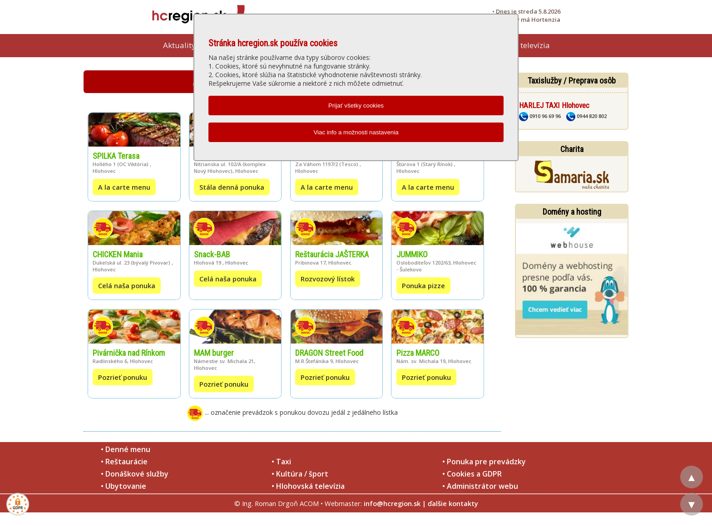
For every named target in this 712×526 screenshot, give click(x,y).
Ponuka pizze (423, 285)
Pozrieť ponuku (122, 377)
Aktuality (179, 45)
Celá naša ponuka (126, 285)
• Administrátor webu (480, 486)
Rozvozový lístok (328, 278)
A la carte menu (124, 187)
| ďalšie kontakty (450, 503)
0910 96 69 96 (540, 116)
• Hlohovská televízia (308, 486)
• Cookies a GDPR (472, 474)
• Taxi (281, 462)
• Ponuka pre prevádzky (484, 462)
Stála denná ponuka (231, 187)
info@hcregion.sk (392, 503)
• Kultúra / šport (300, 474)
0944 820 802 (586, 116)
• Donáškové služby (134, 474)
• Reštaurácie (124, 462)
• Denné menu (125, 449)
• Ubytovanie (123, 486)
